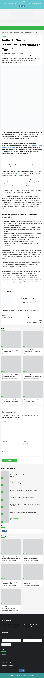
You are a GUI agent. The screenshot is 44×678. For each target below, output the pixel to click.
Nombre (5, 441)
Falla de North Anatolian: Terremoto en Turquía (21, 310)
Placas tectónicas (6, 312)
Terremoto (19, 312)
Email (24, 638)
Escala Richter (7, 310)
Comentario (6, 421)
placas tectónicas (15, 173)
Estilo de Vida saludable (14, 518)
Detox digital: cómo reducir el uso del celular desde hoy (24, 512)
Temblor (15, 312)
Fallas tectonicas (36, 310)
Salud (11, 473)
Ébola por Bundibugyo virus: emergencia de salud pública (25, 483)
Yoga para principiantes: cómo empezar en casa (22, 519)
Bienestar (12, 510)
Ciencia (3, 36)
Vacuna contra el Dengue (22, 321)
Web (3, 452)
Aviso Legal (10, 3)
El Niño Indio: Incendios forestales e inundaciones (22, 317)
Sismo (11, 312)
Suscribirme (6, 645)
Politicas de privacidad (36, 3)
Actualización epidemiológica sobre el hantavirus (22, 497)
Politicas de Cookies (25, 3)
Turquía (34, 312)
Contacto (5, 3)
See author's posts (28, 302)
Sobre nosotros (17, 3)
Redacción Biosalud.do (17, 53)
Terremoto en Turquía (27, 312)
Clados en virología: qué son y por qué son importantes (24, 490)
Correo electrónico (26, 443)
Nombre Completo (7, 638)
